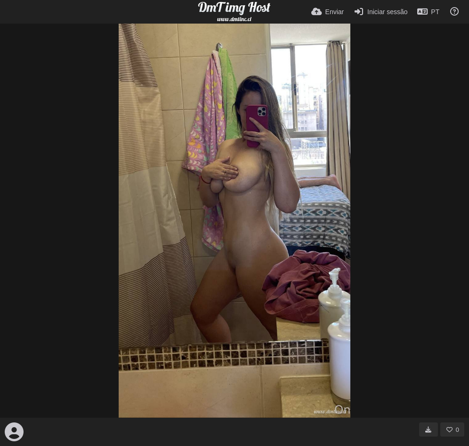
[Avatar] (14, 431)
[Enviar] (327, 12)
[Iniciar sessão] (380, 12)
